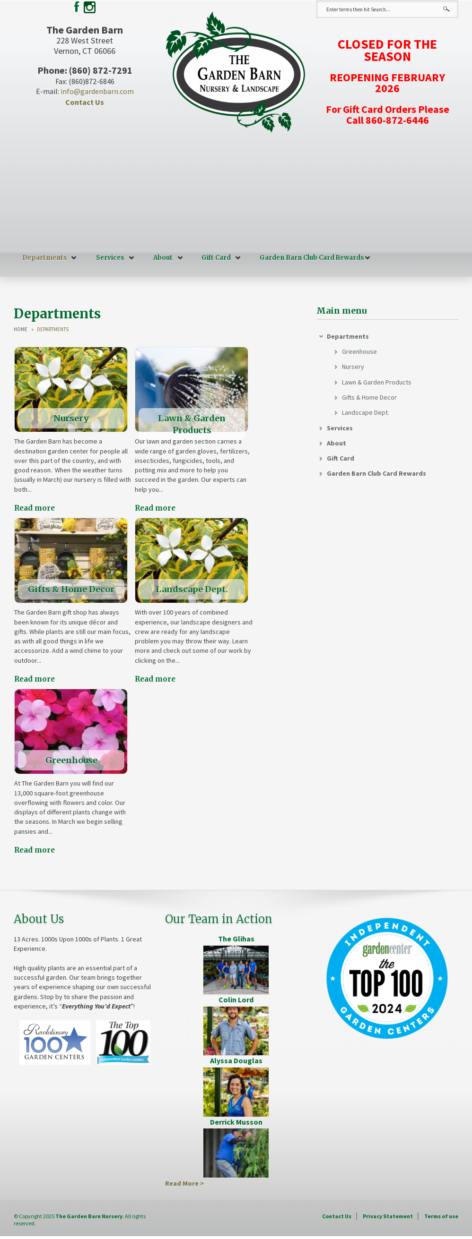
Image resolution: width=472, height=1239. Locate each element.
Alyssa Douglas (236, 1060)
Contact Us (84, 102)
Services (110, 258)
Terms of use (441, 1216)
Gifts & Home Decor (369, 397)
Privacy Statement (388, 1216)
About (163, 258)
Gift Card (216, 258)
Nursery (353, 366)
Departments (44, 258)
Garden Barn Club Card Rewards (312, 258)
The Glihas (236, 938)
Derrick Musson (236, 1122)
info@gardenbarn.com (97, 91)
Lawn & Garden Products (376, 382)
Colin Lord (236, 999)
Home (20, 329)
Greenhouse (359, 351)
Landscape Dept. (365, 412)
